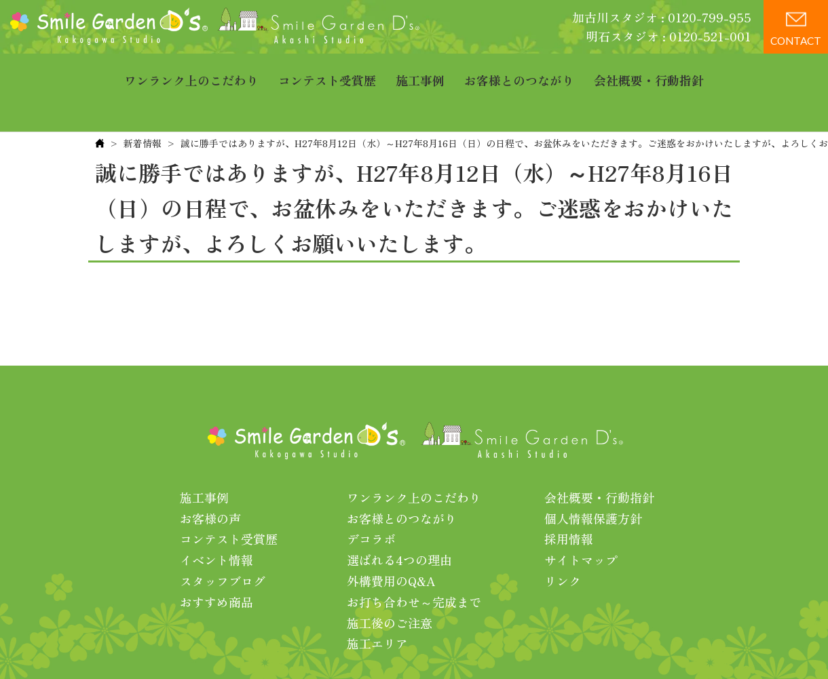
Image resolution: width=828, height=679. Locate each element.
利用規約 (587, 644)
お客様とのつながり (519, 71)
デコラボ (371, 496)
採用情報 (568, 496)
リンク (562, 538)
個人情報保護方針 (593, 476)
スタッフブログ (222, 538)
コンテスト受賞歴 (327, 71)
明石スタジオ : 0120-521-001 (668, 36)
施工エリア (377, 601)
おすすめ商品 (216, 559)
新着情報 (143, 101)
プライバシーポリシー (497, 644)
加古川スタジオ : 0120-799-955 (661, 17)
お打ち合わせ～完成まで (414, 559)
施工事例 (420, 71)
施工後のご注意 (389, 580)
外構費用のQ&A (391, 538)
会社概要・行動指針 (649, 71)
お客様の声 (210, 476)
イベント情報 (216, 517)
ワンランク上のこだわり (191, 71)
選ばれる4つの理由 (399, 517)
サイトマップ (581, 517)
